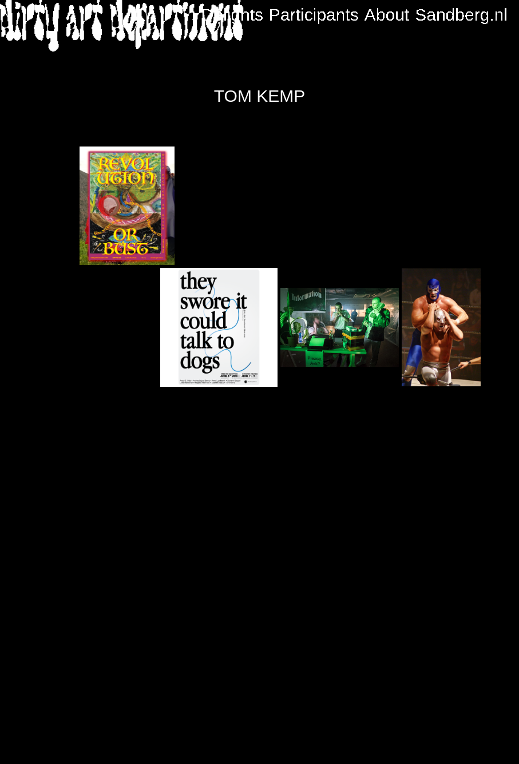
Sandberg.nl (461, 15)
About (387, 15)
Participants (314, 15)
